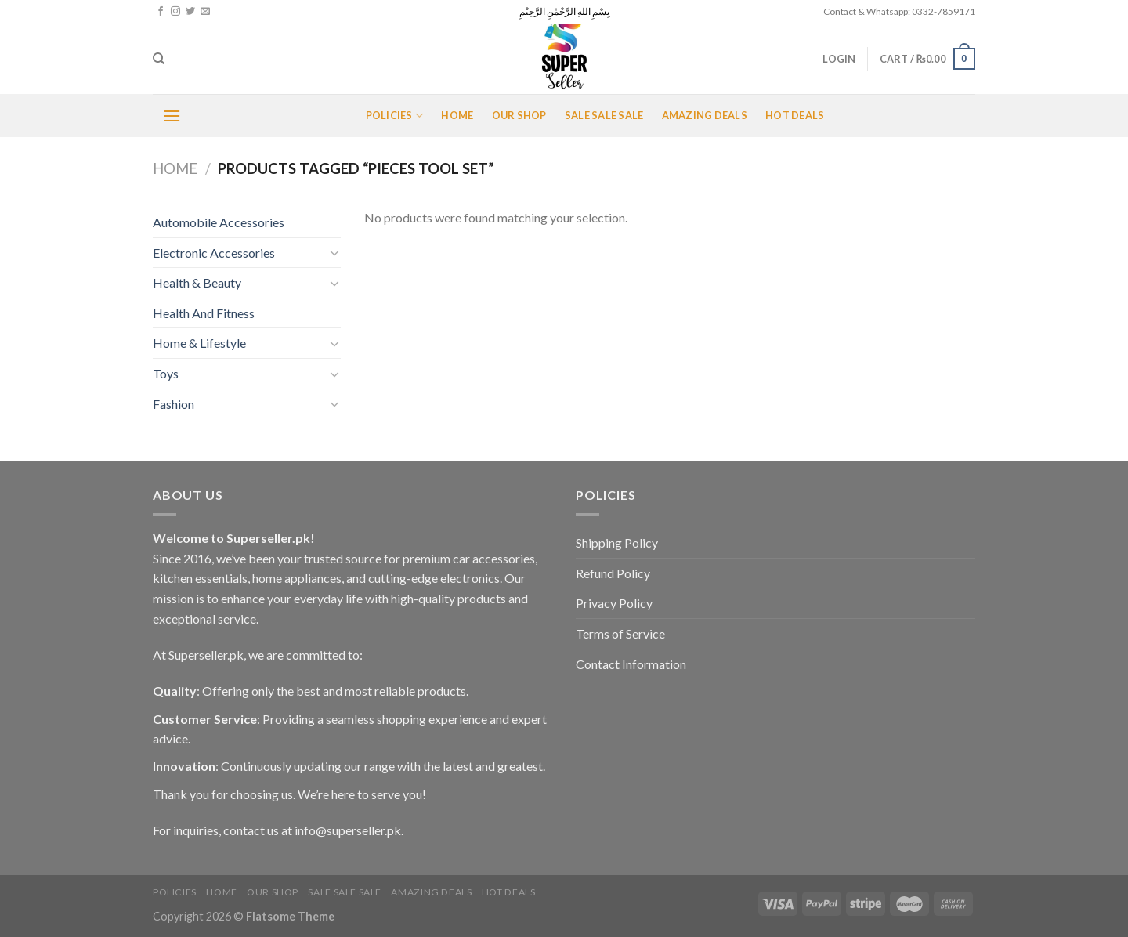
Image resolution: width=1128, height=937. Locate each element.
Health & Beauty (197, 282)
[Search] (158, 59)
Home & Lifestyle (199, 342)
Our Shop (519, 115)
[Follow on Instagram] (175, 11)
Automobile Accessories (218, 222)
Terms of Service (620, 633)
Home (457, 115)
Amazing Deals (704, 115)
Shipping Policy (617, 542)
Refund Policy (613, 573)
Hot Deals (794, 115)
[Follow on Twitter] (190, 11)
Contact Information (631, 664)
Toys (166, 373)
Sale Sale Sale (604, 115)
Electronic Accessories (214, 252)
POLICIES (395, 115)
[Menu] (171, 115)
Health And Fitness (204, 313)
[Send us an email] (205, 11)
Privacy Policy (614, 602)
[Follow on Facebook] (160, 11)
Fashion (173, 403)
